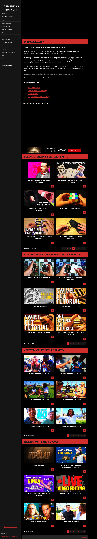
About (3, 62)
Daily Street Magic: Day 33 (39, 373)
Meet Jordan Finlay (71, 522)
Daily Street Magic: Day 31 (39, 400)
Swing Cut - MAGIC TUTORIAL (39, 332)
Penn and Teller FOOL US (8, 52)
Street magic (33, 94)
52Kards (4, 33)
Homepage (4, 13)
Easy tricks (4, 20)
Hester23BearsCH (6, 39)
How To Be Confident (39, 522)
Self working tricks (7, 23)
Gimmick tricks (6, 26)
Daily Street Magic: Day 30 (71, 400)
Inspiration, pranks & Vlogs (38, 97)
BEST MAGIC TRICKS (7, 16)
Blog (3, 55)
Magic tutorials (34, 88)
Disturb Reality (6, 36)
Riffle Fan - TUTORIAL (39, 306)
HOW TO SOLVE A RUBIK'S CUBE (71, 208)
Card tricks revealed (10, 527)
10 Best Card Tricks (7, 65)
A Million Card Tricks (7, 42)
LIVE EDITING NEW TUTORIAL (71, 493)
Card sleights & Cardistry (37, 91)
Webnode (84, 537)
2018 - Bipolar (39, 465)
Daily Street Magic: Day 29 (39, 426)
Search (3, 58)
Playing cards (5, 49)
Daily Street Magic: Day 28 (71, 426)
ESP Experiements (7, 29)
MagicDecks (5, 45)
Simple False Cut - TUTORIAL (39, 278)
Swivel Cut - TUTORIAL (71, 306)
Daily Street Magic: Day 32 (71, 373)
